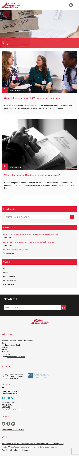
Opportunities (9, 276)
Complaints (6, 407)
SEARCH (10, 299)
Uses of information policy (11, 409)
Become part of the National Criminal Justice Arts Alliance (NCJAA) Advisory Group (30, 234)
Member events (10, 284)
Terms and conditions (10, 402)
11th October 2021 (17, 91)
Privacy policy (7, 405)
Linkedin (13, 424)
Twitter (3, 424)
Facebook (8, 424)
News (5, 272)
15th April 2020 (15, 168)
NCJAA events (9, 280)
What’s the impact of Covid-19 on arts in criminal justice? (32, 175)
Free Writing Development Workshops (15, 250)
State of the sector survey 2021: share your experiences (32, 98)
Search (72, 217)
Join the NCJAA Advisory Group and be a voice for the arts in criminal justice (28, 242)
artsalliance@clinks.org (16, 357)
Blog (5, 268)
